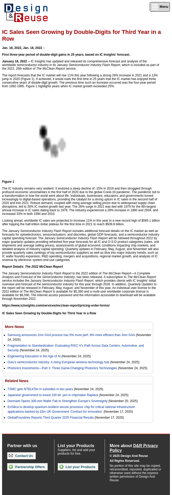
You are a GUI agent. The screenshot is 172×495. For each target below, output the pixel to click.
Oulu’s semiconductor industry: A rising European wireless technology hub (58, 362)
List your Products (77, 467)
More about (134, 448)
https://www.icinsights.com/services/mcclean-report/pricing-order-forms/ (56, 305)
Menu (159, 7)
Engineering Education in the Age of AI (34, 356)
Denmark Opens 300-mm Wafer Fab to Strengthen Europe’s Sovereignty (58, 401)
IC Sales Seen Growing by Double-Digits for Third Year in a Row (49, 313)
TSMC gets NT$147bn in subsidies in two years (40, 389)
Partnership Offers (27, 467)
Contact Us (21, 456)
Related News (16, 381)
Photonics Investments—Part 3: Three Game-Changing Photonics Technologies (62, 368)
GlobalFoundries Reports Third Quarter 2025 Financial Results (51, 417)
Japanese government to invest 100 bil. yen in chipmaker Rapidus (53, 395)
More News (14, 327)
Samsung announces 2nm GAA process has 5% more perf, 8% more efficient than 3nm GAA (71, 335)
